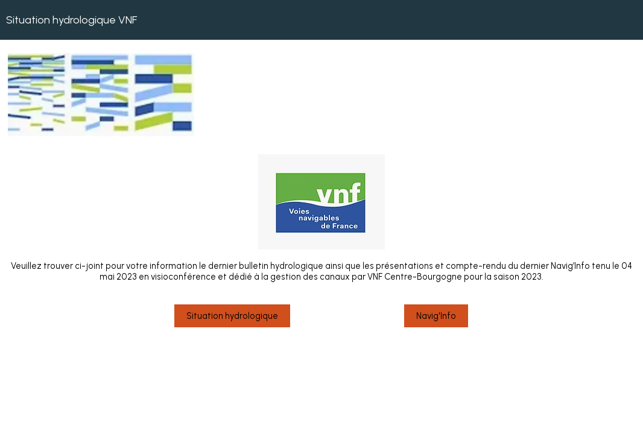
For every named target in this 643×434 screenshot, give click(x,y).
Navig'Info (436, 315)
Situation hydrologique (232, 315)
